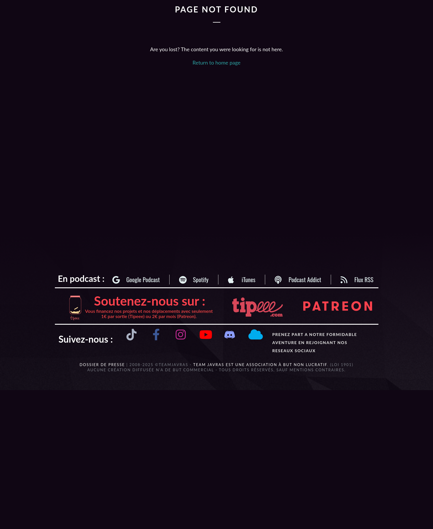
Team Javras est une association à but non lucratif (260, 364)
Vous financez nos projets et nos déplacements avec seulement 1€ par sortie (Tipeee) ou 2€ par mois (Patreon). (149, 313)
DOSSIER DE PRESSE (102, 364)
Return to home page (217, 62)
